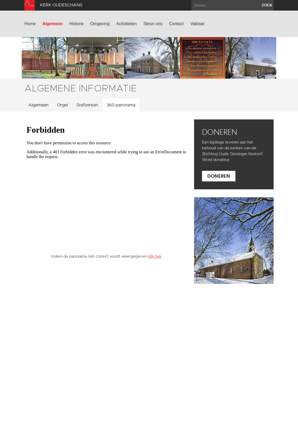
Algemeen (52, 23)
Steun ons (153, 23)
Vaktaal (197, 23)
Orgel (62, 105)
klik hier (155, 256)
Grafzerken (87, 105)
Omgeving (99, 23)
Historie (76, 23)
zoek (267, 5)
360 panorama (121, 105)
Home (30, 23)
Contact (176, 23)
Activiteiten (126, 23)
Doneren (218, 176)
